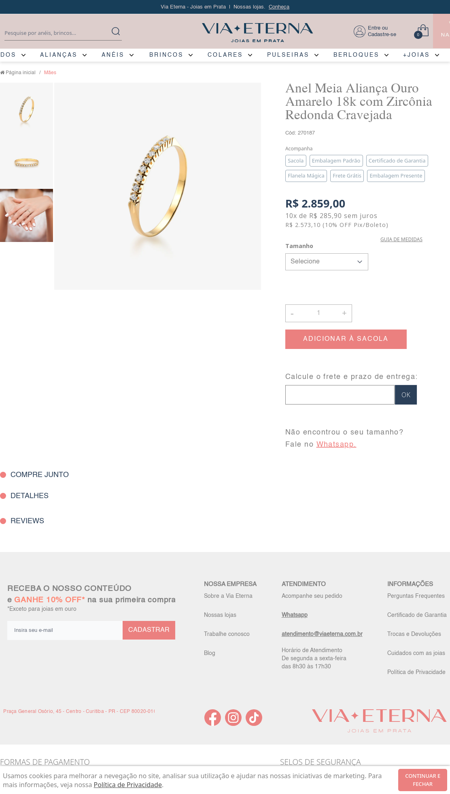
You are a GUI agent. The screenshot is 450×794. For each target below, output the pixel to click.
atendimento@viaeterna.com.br (322, 634)
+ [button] (344, 312)
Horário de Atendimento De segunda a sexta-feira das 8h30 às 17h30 (314, 659)
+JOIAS (416, 55)
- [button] (292, 313)
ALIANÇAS (58, 55)
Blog (209, 653)
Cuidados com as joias (416, 653)
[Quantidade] (318, 313)
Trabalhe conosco (227, 634)
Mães (50, 73)
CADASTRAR (149, 630)
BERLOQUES (356, 55)
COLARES (225, 55)
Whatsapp (295, 615)
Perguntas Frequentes (416, 596)
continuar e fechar (422, 780)
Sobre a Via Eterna (228, 596)
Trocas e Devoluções (414, 634)
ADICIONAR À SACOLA (345, 339)
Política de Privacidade (416, 672)
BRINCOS (166, 55)
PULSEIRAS (288, 55)
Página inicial (21, 73)
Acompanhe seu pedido (312, 596)
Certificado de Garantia (417, 615)
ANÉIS (113, 55)
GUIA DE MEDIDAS (401, 239)
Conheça (279, 7)
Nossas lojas (220, 615)
